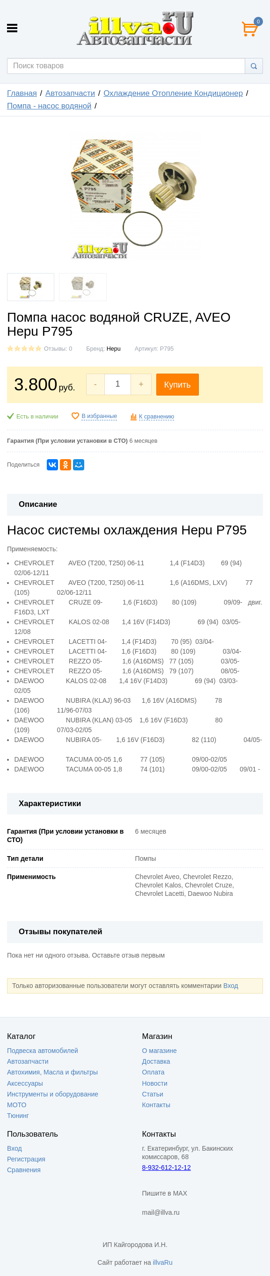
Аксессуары (25, 1083)
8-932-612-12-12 (166, 1167)
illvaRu (163, 1262)
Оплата (153, 1072)
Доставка (156, 1061)
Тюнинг (18, 1115)
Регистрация (26, 1159)
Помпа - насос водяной (49, 105)
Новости (155, 1083)
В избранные (99, 416)
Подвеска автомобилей (42, 1050)
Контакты (156, 1105)
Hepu (114, 349)
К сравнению (156, 416)
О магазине (159, 1050)
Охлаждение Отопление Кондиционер (173, 93)
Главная (22, 93)
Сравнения (24, 1170)
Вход (230, 985)
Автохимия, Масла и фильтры (52, 1072)
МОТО (16, 1105)
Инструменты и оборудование (52, 1094)
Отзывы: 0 (58, 349)
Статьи (152, 1094)
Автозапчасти (70, 93)
